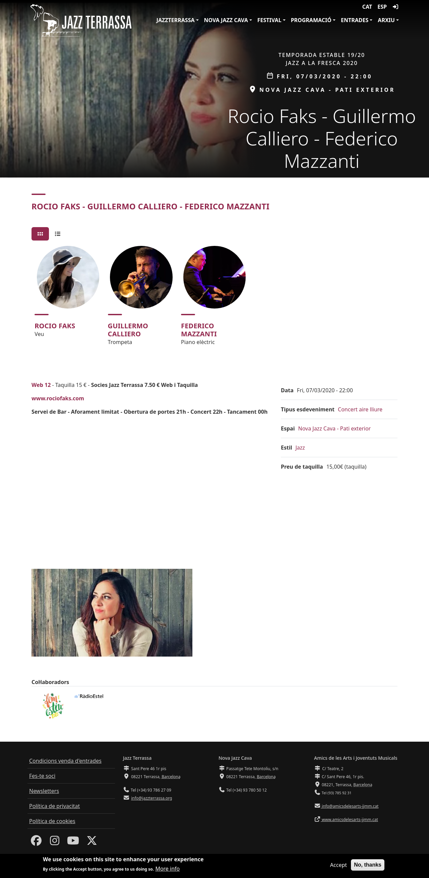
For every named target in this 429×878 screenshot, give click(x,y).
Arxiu (386, 20)
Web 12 (41, 385)
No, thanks (367, 865)
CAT (367, 6)
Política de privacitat (54, 806)
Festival (269, 20)
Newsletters (44, 791)
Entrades (354, 20)
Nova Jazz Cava (226, 20)
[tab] (40, 234)
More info (167, 868)
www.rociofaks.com (58, 398)
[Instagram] (54, 842)
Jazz (300, 447)
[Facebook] (36, 842)
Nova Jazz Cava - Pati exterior (334, 428)
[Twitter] (92, 842)
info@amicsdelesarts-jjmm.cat (349, 806)
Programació (311, 20)
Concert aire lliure (360, 409)
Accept (338, 865)
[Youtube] (73, 842)
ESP (382, 6)
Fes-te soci (42, 776)
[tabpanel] (214, 298)
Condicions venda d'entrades (65, 760)
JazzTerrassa (176, 20)
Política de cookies (52, 821)
